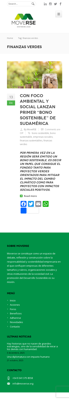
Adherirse (15, 318)
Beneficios (16, 313)
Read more (30, 196)
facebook (60, 3)
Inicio (13, 300)
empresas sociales (43, 136)
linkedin (45, 3)
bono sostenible (40, 133)
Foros (13, 309)
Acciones (15, 304)
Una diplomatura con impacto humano (28, 356)
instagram (50, 3)
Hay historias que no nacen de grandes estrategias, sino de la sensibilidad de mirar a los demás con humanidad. (32, 346)
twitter (55, 3)
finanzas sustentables (31, 140)
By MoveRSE (30, 129)
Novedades (16, 322)
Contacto (15, 326)
